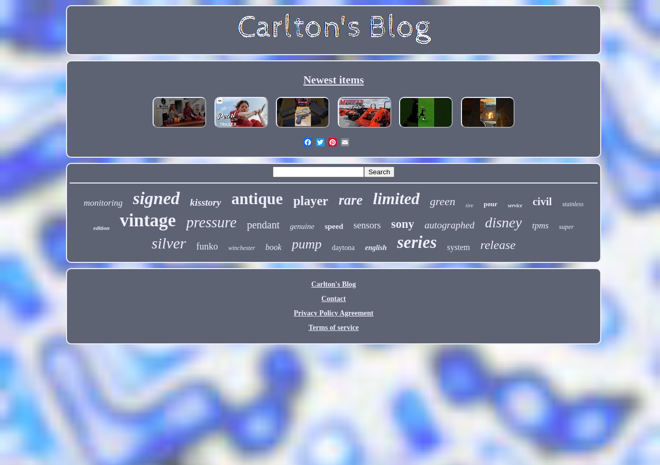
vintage (148, 220)
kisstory (205, 202)
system (458, 247)
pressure (211, 222)
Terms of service (333, 327)
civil (542, 201)
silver (169, 243)
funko (207, 246)
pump (307, 244)
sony (403, 224)
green (442, 201)
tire (469, 205)
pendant (263, 224)
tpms (540, 225)
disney (503, 222)
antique (257, 199)
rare (351, 200)
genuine (302, 226)
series (417, 242)
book (274, 247)
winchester (241, 248)
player (310, 201)
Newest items (333, 80)
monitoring (103, 203)
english (376, 248)
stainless (572, 204)
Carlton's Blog (333, 284)
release (497, 245)
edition (101, 228)
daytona (343, 248)
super (566, 226)
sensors (367, 225)
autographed (449, 225)
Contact (333, 299)
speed (334, 226)
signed (156, 198)
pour (491, 204)
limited (396, 198)
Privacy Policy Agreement (333, 313)
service (515, 205)
